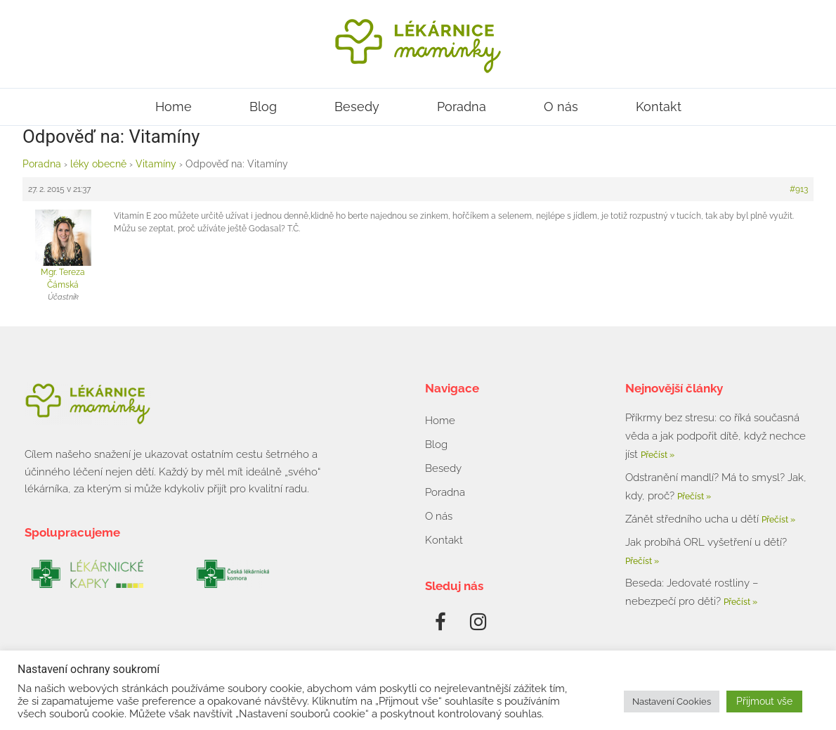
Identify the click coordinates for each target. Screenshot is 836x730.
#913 (799, 189)
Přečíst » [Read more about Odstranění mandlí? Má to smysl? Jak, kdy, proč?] (694, 496)
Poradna (461, 106)
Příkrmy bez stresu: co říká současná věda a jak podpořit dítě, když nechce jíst (715, 436)
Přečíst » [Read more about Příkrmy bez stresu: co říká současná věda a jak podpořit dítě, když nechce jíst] (657, 455)
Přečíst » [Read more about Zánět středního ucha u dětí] (778, 520)
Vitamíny (156, 163)
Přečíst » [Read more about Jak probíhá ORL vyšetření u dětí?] (642, 561)
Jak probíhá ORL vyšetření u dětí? (706, 542)
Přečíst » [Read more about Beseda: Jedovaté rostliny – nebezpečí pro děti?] (740, 602)
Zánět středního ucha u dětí (693, 519)
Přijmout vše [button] (764, 701)
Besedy (356, 106)
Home (173, 106)
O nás (561, 106)
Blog (263, 106)
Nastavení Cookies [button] (671, 701)
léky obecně (98, 163)
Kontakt (658, 106)
